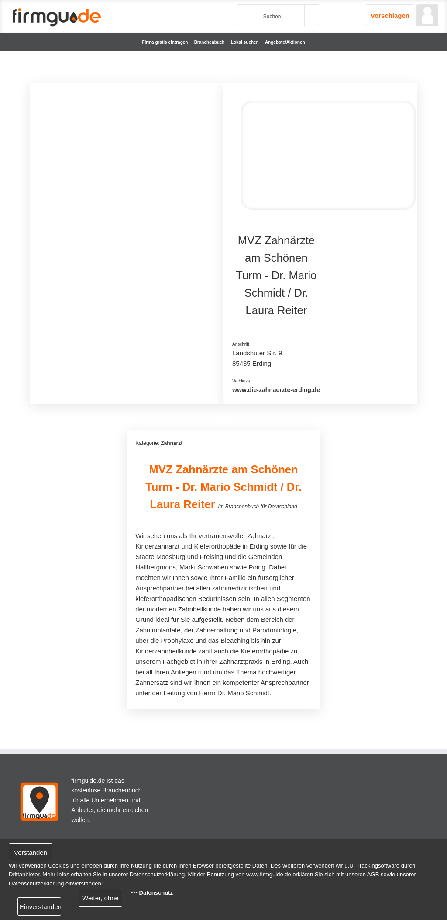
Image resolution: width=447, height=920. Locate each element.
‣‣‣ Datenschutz (152, 892)
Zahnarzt (171, 443)
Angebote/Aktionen (285, 42)
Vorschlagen (390, 15)
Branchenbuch (209, 42)
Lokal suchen (245, 42)
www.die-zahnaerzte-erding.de (276, 389)
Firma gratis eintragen (165, 42)
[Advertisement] (126, 153)
